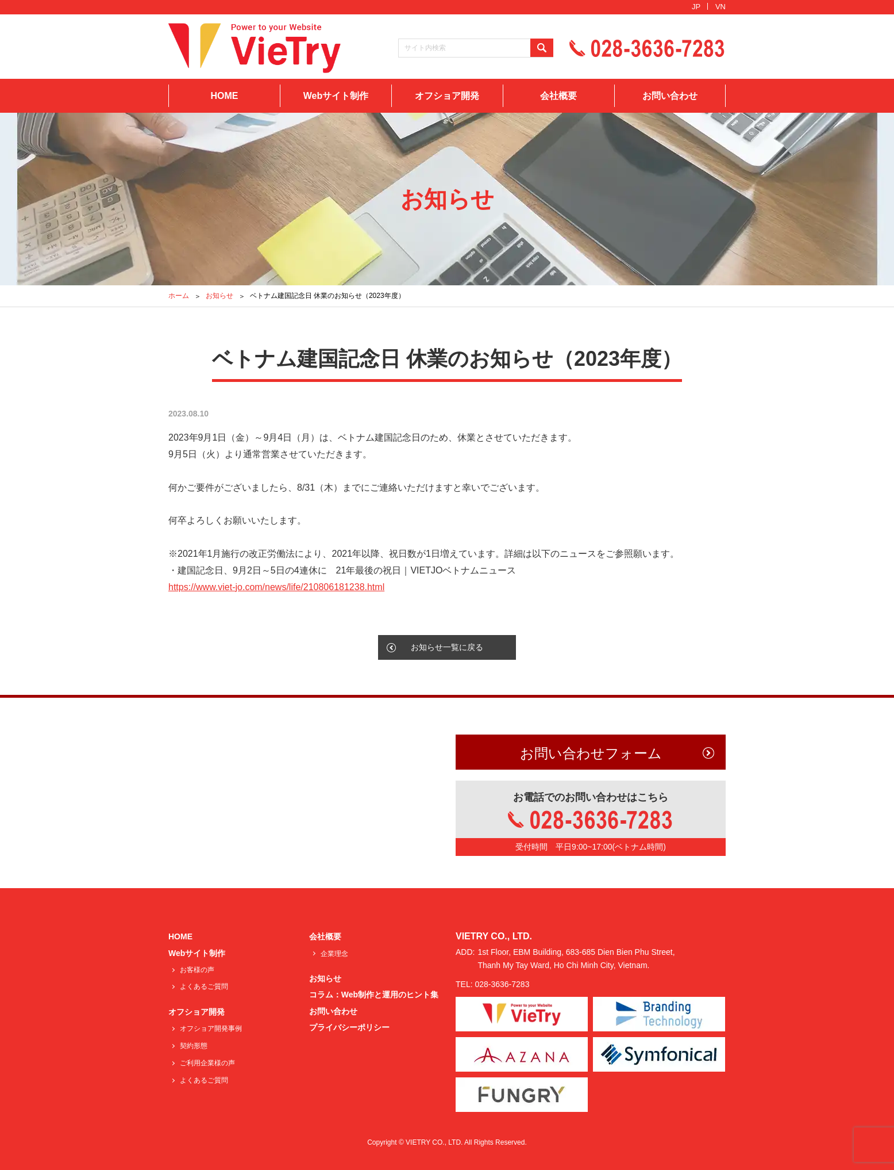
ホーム (178, 296)
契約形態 (193, 1046)
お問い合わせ (670, 96)
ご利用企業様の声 (207, 1063)
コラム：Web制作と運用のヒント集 (373, 994)
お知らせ (219, 296)
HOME (224, 96)
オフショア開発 (447, 96)
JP (696, 6)
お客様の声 (197, 970)
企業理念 (334, 954)
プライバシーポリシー (349, 1027)
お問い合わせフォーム (591, 753)
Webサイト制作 (335, 96)
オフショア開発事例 (211, 1028)
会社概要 (558, 96)
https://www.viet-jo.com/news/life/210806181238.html (276, 587)
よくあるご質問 (204, 986)
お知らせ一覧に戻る (447, 647)
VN (720, 6)
